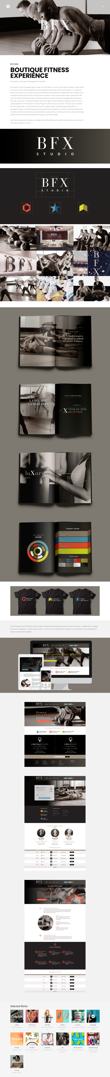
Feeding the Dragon (93, 1047)
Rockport (63, 1025)
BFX (63, 1047)
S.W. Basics (32, 1047)
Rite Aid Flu (47, 1047)
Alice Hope (47, 1025)
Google (16, 1025)
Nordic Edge (93, 1025)
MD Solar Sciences (78, 1047)
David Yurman (32, 1025)
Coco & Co (78, 1025)
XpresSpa (17, 1047)
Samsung (17, 1070)
